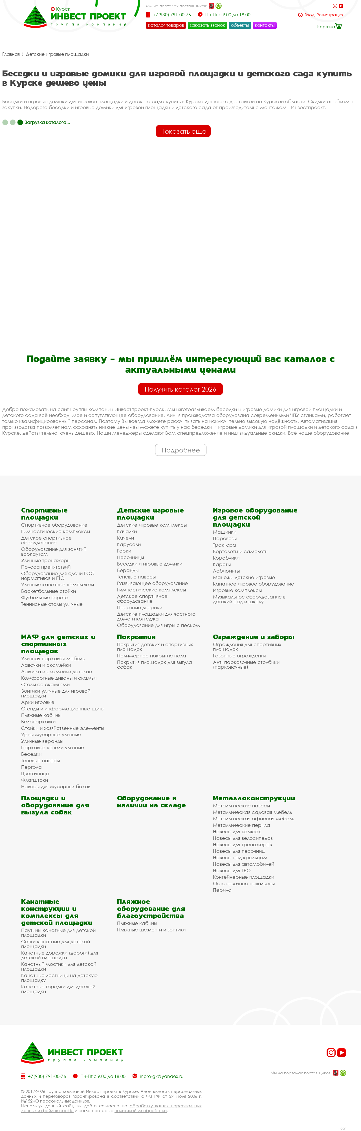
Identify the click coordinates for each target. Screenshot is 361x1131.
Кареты (222, 564)
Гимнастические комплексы (55, 531)
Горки (124, 550)
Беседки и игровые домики (149, 563)
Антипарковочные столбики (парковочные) (246, 664)
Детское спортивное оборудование (46, 540)
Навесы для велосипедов (243, 838)
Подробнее (181, 450)
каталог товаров (166, 25)
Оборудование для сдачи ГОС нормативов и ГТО (57, 575)
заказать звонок (207, 25)
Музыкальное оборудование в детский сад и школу (249, 599)
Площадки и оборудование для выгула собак (55, 805)
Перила (222, 889)
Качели (125, 537)
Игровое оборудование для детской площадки (255, 517)
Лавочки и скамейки (46, 664)
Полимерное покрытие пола (151, 655)
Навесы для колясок (237, 831)
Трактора (224, 544)
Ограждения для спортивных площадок (247, 646)
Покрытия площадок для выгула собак (154, 664)
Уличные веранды (42, 741)
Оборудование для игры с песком (158, 625)
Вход (309, 14)
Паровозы (225, 538)
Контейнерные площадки (243, 876)
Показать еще (183, 131)
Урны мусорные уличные (51, 734)
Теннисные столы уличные (52, 604)
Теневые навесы (136, 576)
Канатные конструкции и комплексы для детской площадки (56, 912)
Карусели (129, 544)
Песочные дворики (139, 607)
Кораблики (226, 557)
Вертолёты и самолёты (240, 551)
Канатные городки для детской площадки (58, 989)
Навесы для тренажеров (242, 844)
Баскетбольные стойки (48, 591)
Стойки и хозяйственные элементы (62, 728)
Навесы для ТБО (232, 870)
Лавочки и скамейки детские (56, 671)
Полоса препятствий (46, 566)
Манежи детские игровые (244, 577)
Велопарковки (38, 721)
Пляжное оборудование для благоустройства (151, 908)
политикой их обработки (141, 1110)
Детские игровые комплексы (152, 524)
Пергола (31, 767)
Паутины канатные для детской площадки (58, 932)
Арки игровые (37, 702)
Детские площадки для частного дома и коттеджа (156, 616)
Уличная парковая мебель (53, 658)
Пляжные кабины (41, 715)
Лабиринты (226, 570)
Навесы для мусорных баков (55, 786)
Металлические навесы (241, 805)
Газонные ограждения (239, 655)
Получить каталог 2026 (180, 389)
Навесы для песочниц (239, 851)
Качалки (127, 531)
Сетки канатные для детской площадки (55, 944)
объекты (240, 25)
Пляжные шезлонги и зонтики (151, 929)
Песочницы (130, 557)
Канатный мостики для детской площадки (58, 966)
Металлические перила (241, 825)
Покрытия (136, 636)
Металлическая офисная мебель (253, 818)
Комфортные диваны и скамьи (58, 677)
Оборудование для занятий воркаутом (53, 551)
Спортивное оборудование (54, 524)
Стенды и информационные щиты (62, 708)
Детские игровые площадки (57, 54)
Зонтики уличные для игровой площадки (55, 693)
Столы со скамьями (45, 684)
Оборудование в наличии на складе (151, 801)
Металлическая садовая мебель (252, 812)
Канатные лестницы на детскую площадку (59, 977)
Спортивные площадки (44, 514)
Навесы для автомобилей (243, 863)
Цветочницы (35, 773)
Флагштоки (34, 779)
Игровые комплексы (237, 590)
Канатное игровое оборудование (253, 583)
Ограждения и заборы (253, 636)
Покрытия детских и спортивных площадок (155, 646)
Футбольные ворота (45, 597)
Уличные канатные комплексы (57, 584)
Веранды (127, 570)
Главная (11, 54)
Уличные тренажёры (45, 560)
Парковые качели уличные (52, 747)
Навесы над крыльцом (240, 857)
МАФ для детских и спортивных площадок (58, 643)
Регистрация (329, 14)
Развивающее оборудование (152, 583)
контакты (265, 25)
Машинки (224, 531)
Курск (63, 9)
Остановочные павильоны (244, 883)
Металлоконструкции (254, 797)
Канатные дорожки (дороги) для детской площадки (59, 955)
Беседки (31, 754)
